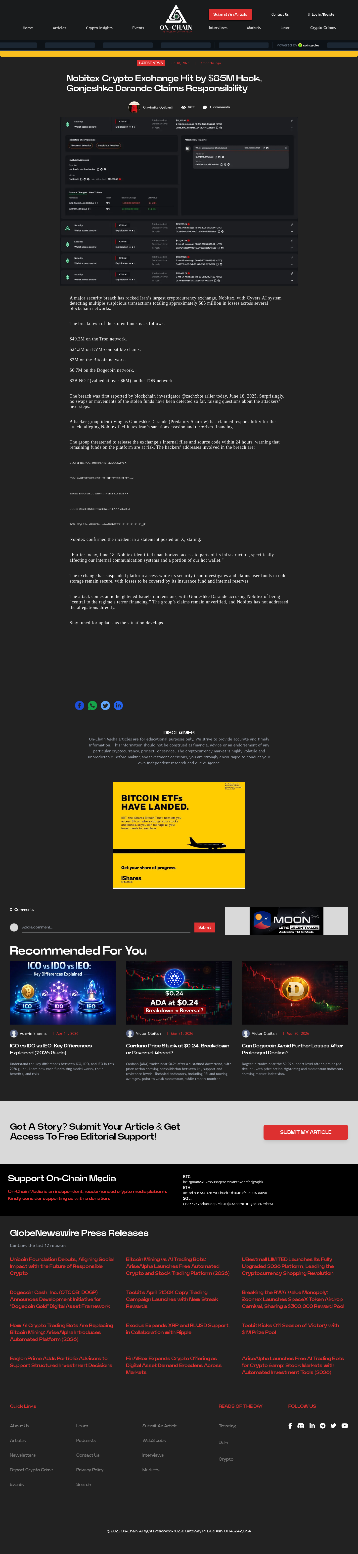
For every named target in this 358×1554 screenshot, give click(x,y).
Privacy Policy (90, 1470)
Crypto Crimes (323, 27)
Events (138, 28)
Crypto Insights (99, 28)
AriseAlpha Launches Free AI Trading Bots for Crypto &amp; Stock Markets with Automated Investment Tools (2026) (293, 1365)
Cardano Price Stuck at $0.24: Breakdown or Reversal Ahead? (177, 1049)
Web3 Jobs (154, 1441)
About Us (19, 1426)
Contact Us (280, 14)
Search (83, 1484)
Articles (59, 28)
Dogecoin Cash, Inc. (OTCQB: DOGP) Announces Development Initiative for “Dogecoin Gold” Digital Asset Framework (60, 1299)
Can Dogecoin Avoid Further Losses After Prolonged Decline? (292, 1049)
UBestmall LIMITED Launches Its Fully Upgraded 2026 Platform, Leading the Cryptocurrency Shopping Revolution (288, 1266)
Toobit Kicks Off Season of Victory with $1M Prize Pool (290, 1329)
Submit (204, 927)
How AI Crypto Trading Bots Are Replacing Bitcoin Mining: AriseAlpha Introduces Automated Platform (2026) (61, 1332)
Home (28, 28)
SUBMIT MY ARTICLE (306, 1132)
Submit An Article (230, 14)
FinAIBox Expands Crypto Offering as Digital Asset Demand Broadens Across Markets (174, 1365)
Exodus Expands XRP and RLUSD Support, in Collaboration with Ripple (178, 1329)
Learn (285, 27)
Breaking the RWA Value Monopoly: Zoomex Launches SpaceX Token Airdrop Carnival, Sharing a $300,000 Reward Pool (293, 1299)
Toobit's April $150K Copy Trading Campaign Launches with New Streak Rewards (172, 1299)
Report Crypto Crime (31, 1470)
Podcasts (86, 1441)
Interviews (218, 27)
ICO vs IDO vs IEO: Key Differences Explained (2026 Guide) (51, 1049)
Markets (254, 27)
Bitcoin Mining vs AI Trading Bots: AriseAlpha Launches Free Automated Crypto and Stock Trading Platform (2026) (178, 1266)
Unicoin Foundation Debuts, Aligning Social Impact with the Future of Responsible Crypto (62, 1266)
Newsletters (23, 1455)
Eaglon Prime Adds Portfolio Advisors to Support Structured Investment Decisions (61, 1362)
